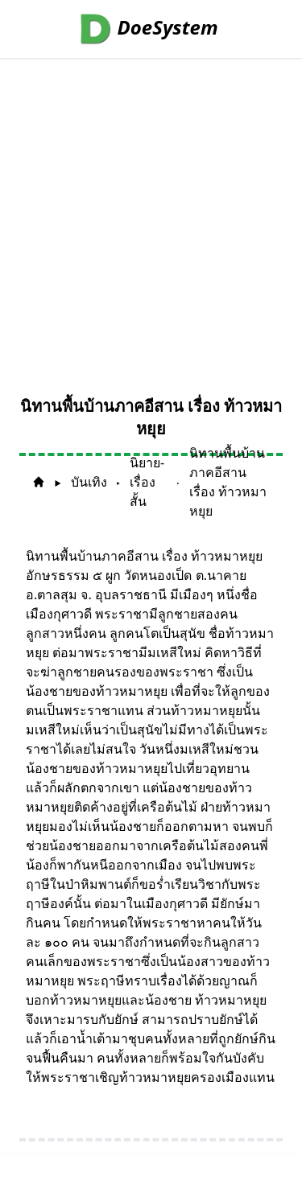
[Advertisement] (151, 217)
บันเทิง (89, 482)
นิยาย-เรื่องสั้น (147, 482)
